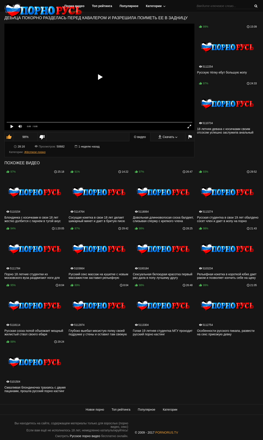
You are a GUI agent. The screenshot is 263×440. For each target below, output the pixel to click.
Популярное (129, 6)
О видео (140, 137)
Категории (154, 6)
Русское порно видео (85, 436)
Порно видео (74, 6)
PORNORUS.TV (166, 432)
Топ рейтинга (102, 6)
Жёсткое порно (35, 152)
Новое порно (95, 409)
